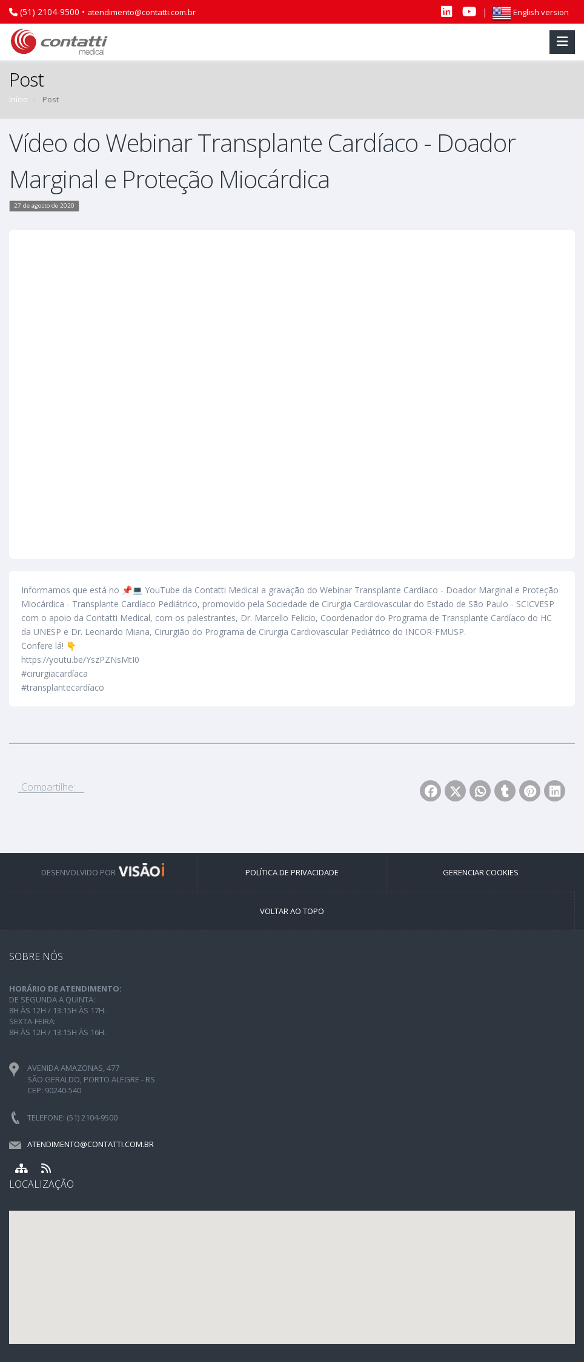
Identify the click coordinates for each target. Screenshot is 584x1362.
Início (18, 99)
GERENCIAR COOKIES (481, 872)
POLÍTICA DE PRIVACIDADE (292, 872)
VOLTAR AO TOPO (292, 911)
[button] (292, 1266)
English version (530, 12)
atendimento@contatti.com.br (141, 12)
